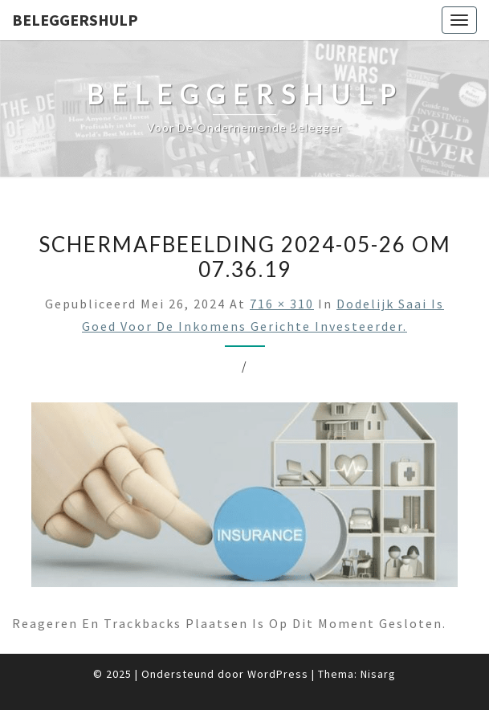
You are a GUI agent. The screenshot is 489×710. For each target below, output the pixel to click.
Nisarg (378, 674)
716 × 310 (282, 304)
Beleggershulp (75, 20)
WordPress (277, 674)
